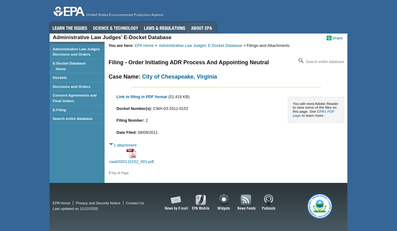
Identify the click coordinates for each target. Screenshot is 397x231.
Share (337, 38)
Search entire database (320, 62)
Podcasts (268, 202)
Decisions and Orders (71, 86)
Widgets (224, 202)
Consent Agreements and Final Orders (75, 98)
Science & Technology (115, 28)
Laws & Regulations (164, 28)
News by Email (175, 202)
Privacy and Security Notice (98, 203)
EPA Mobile (200, 202)
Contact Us (135, 203)
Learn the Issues (69, 28)
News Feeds (246, 202)
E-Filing (59, 110)
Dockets (60, 77)
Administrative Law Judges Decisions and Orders (76, 52)
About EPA (202, 28)
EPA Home (144, 45)
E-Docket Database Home (69, 66)
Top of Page (120, 173)
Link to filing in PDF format (142, 96)
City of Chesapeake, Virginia (179, 77)
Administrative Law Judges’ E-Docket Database (200, 45)
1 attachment (125, 145)
